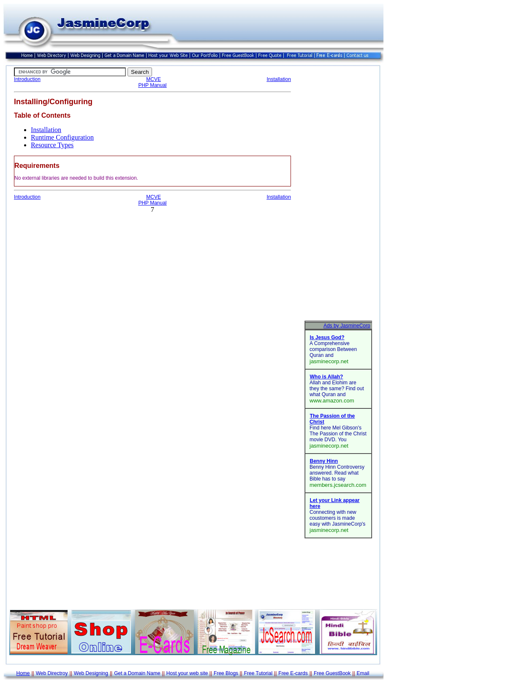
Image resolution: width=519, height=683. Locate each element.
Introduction (27, 79)
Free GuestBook (332, 673)
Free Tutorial (258, 673)
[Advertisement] (338, 194)
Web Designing (91, 673)
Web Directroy (52, 673)
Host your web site (187, 673)
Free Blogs (226, 673)
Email (363, 673)
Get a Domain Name (137, 673)
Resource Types (52, 144)
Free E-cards (292, 673)
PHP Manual (152, 85)
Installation (278, 79)
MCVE (153, 79)
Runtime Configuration (62, 137)
